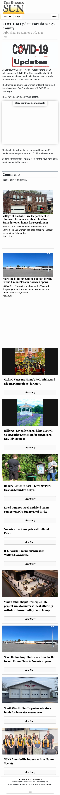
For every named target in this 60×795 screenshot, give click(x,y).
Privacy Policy (37, 779)
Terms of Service (24, 779)
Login (17, 16)
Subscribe (6, 16)
